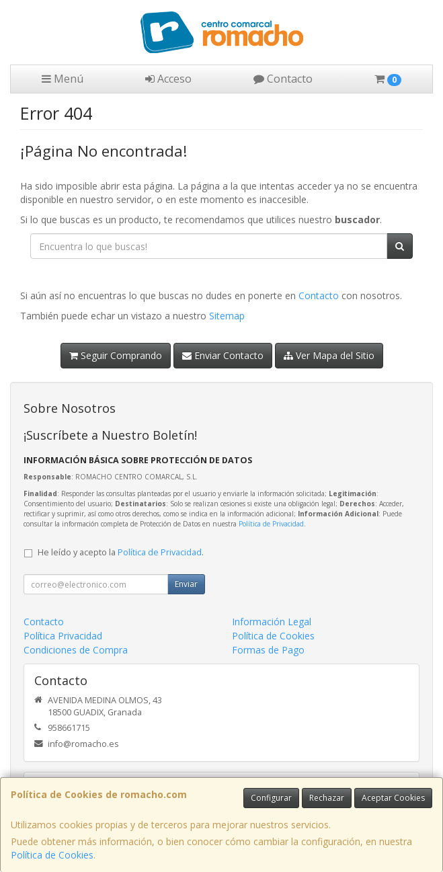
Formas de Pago (268, 649)
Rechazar (326, 797)
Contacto (283, 78)
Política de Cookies (52, 854)
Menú (62, 78)
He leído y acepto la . (121, 552)
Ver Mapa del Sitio (329, 355)
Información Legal (271, 621)
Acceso (168, 78)
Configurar (271, 797)
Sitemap (227, 315)
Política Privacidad (63, 635)
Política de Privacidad (271, 523)
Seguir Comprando (115, 355)
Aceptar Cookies (393, 797)
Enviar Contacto (223, 355)
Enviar (186, 584)
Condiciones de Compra (76, 649)
